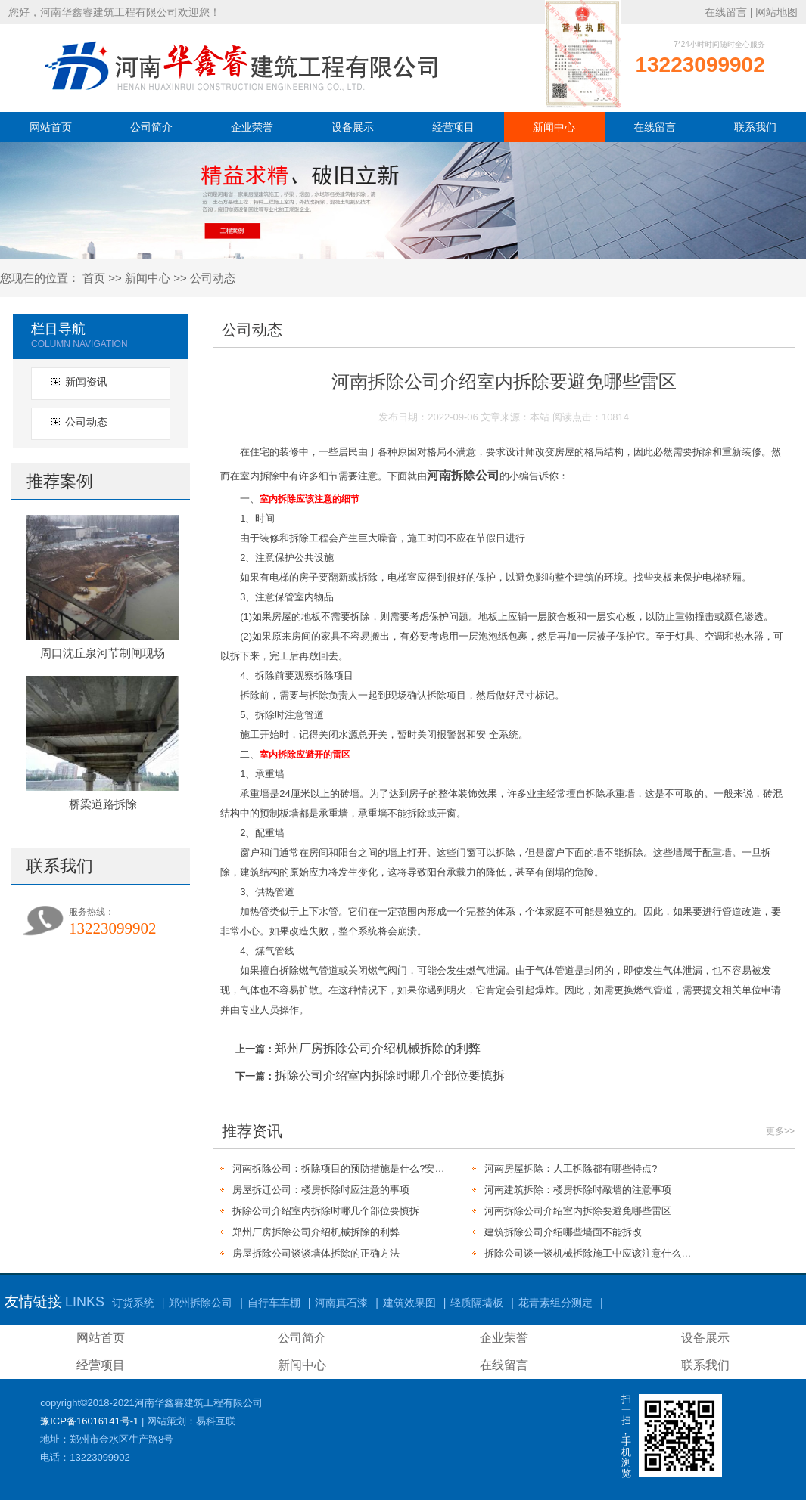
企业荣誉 (252, 127)
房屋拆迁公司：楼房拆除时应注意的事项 (320, 1189)
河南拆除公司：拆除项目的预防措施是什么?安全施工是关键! (340, 1168)
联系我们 (755, 127)
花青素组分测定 (555, 1303)
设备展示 (352, 127)
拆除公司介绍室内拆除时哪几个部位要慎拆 (390, 1075)
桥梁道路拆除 (103, 804)
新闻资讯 (86, 382)
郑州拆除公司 (200, 1303)
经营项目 (453, 127)
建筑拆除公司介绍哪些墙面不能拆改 (563, 1232)
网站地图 (776, 12)
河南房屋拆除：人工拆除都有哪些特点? (570, 1168)
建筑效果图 (409, 1303)
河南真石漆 (341, 1303)
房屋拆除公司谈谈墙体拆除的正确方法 (316, 1253)
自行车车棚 (273, 1303)
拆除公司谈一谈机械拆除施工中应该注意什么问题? (592, 1253)
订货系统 (133, 1303)
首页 (93, 277)
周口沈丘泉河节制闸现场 (102, 652)
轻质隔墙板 (476, 1303)
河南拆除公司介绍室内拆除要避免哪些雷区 (577, 1210)
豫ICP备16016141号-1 (89, 1421)
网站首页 (51, 127)
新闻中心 (554, 127)
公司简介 (151, 127)
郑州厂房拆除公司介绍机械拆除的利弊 (378, 1048)
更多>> (780, 1131)
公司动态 (212, 277)
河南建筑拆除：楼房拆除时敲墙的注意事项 (577, 1189)
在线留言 (726, 12)
